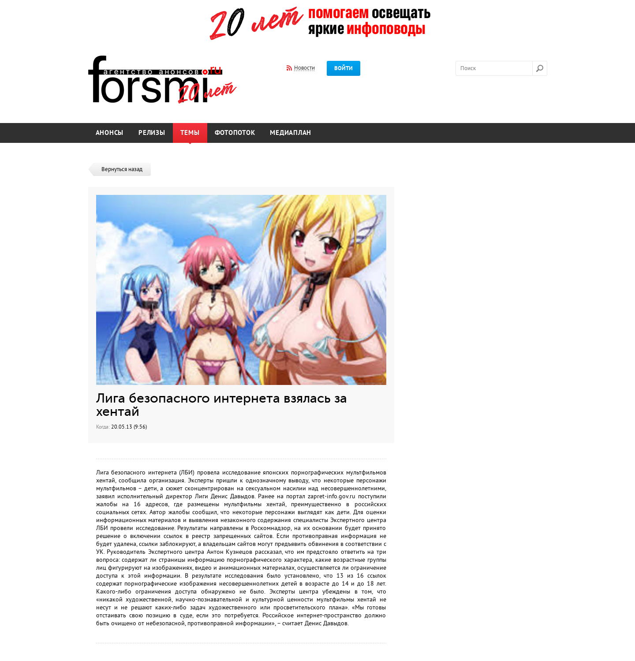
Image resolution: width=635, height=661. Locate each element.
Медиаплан (290, 133)
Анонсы (110, 133)
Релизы (151, 133)
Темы (190, 133)
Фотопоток (235, 133)
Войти (343, 68)
